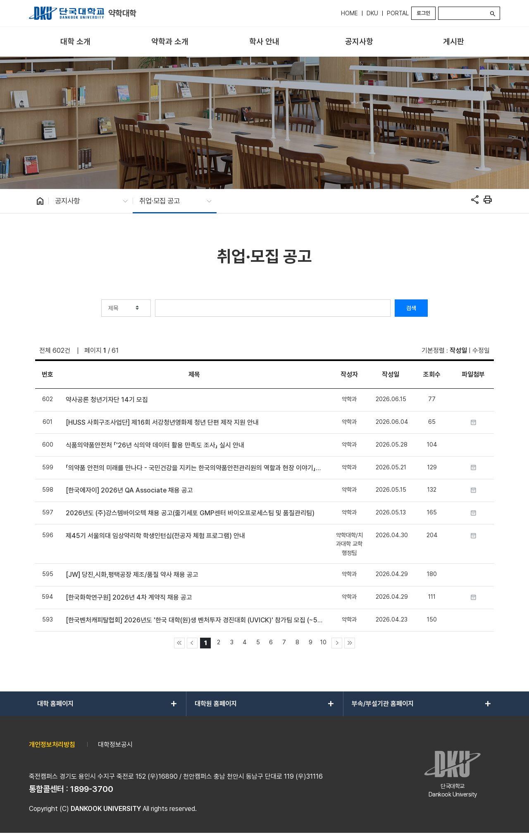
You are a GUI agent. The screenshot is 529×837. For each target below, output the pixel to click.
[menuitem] (75, 42)
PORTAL (398, 13)
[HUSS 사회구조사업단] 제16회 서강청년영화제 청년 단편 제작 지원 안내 (162, 422)
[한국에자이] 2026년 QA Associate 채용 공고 (129, 490)
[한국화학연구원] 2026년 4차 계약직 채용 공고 (129, 597)
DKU (372, 13)
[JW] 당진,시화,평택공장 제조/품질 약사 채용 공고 (132, 575)
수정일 (481, 350)
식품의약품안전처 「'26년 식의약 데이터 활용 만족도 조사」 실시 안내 (155, 445)
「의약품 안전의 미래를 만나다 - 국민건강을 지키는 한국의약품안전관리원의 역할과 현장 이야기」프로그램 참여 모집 (194, 468)
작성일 (458, 350)
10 (323, 642)
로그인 (423, 13)
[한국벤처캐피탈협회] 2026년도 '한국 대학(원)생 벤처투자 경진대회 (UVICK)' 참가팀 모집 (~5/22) (194, 620)
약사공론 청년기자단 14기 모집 (107, 400)
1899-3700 (91, 789)
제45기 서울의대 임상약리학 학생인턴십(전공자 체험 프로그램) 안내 (155, 536)
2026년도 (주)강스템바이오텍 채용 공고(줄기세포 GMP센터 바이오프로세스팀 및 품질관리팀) (190, 513)
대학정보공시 (115, 745)
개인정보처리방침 (52, 745)
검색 (411, 308)
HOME (349, 13)
